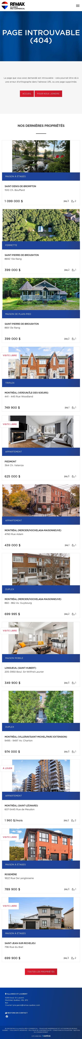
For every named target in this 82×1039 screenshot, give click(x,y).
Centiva (46, 1036)
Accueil (26, 94)
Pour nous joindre (48, 94)
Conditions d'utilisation (62, 1030)
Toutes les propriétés (41, 972)
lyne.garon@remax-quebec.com (26, 1005)
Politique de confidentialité (40, 1030)
